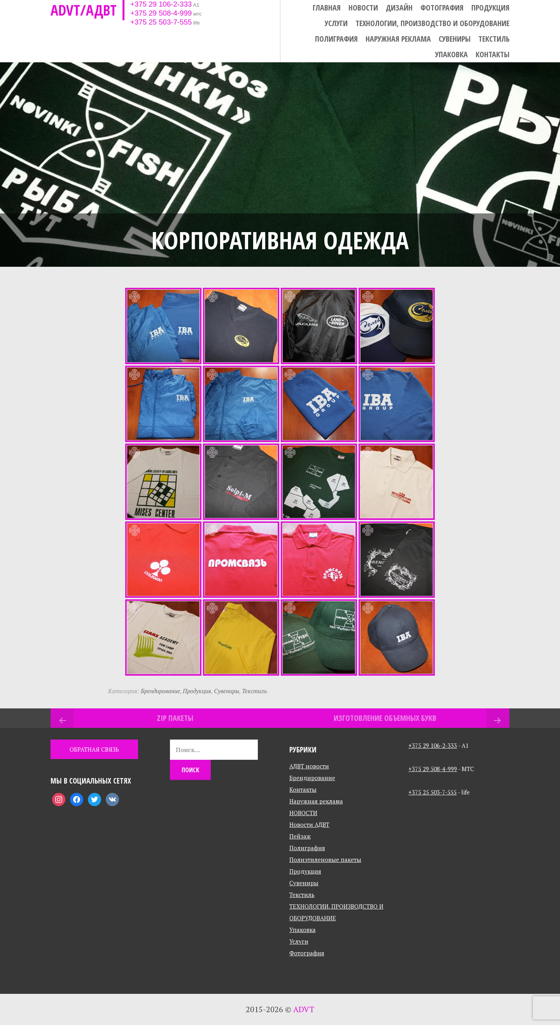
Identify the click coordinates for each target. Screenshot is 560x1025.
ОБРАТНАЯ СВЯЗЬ (94, 749)
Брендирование (160, 691)
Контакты (492, 54)
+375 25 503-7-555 (161, 22)
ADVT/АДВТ (84, 10)
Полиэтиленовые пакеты (325, 859)
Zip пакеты (175, 718)
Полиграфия (336, 39)
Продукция (490, 8)
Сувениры (455, 39)
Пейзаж (300, 836)
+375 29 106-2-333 (161, 4)
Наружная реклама (398, 39)
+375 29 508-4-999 (161, 13)
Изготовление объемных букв (385, 718)
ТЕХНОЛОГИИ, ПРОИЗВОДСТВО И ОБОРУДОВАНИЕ (432, 23)
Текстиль (493, 39)
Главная (327, 8)
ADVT (303, 1009)
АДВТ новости (309, 766)
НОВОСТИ (363, 8)
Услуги (336, 23)
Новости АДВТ (309, 824)
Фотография (442, 8)
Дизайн (399, 8)
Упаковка (451, 54)
